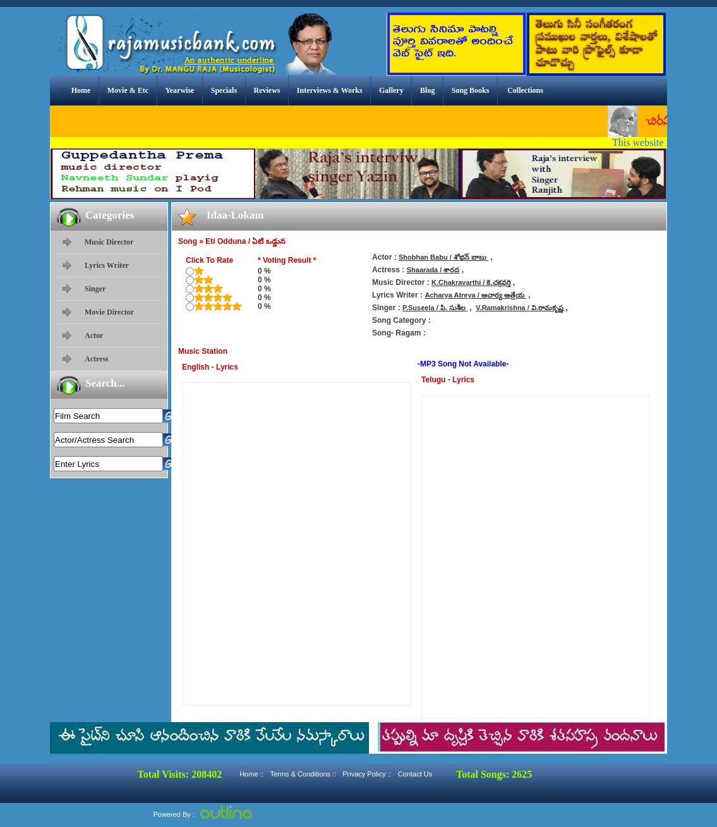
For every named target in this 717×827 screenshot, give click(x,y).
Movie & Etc (127, 90)
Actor (94, 335)
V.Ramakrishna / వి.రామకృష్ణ (519, 307)
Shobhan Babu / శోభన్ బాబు (443, 257)
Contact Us (415, 774)
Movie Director (109, 312)
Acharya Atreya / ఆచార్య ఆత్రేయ (475, 295)
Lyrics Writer (107, 265)
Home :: (251, 774)
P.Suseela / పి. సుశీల (434, 307)
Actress (97, 358)
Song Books (471, 90)
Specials (224, 90)
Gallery (391, 90)
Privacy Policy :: (367, 774)
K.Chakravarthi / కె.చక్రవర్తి (470, 282)
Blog (427, 90)
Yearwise (179, 90)
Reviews (266, 90)
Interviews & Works (330, 90)
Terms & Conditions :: (303, 774)
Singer (95, 288)
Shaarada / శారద (433, 270)
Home (81, 90)
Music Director (109, 242)
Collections (525, 90)
